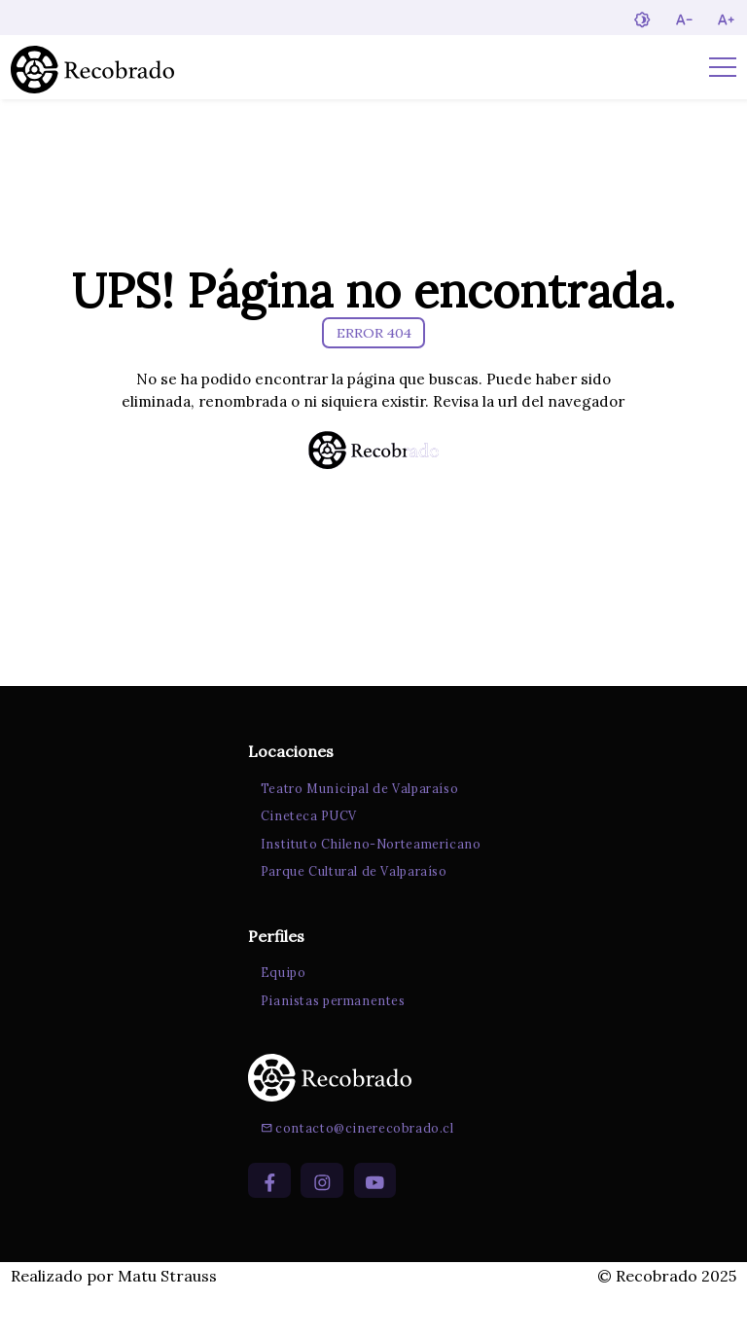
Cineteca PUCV (304, 856)
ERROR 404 (374, 340)
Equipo (279, 1014)
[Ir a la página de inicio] (92, 67)
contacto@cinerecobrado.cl (352, 1171)
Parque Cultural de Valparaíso (349, 912)
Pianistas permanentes (328, 1042)
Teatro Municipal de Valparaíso (355, 828)
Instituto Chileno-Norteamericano (366, 883)
